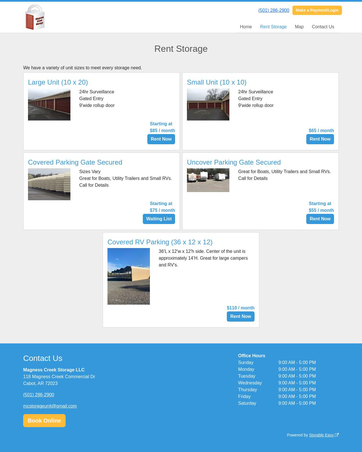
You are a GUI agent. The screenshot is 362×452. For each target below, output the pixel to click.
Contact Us (323, 26)
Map (299, 26)
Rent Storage (273, 26)
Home (246, 26)
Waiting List (159, 218)
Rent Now (161, 139)
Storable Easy (324, 435)
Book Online (44, 420)
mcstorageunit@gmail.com (50, 406)
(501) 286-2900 (273, 10)
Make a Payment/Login (317, 10)
